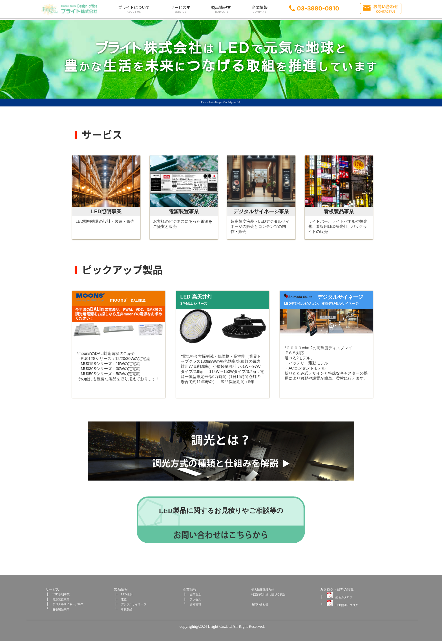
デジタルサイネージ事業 (67, 604)
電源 (124, 599)
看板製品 (126, 609)
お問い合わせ (259, 604)
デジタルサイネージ (133, 604)
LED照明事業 (60, 594)
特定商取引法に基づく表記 (268, 594)
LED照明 (126, 594)
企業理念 (195, 594)
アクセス (195, 599)
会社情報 (195, 604)
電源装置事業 (60, 599)
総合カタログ (339, 597)
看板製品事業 (60, 609)
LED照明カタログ (342, 605)
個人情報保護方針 (262, 589)
